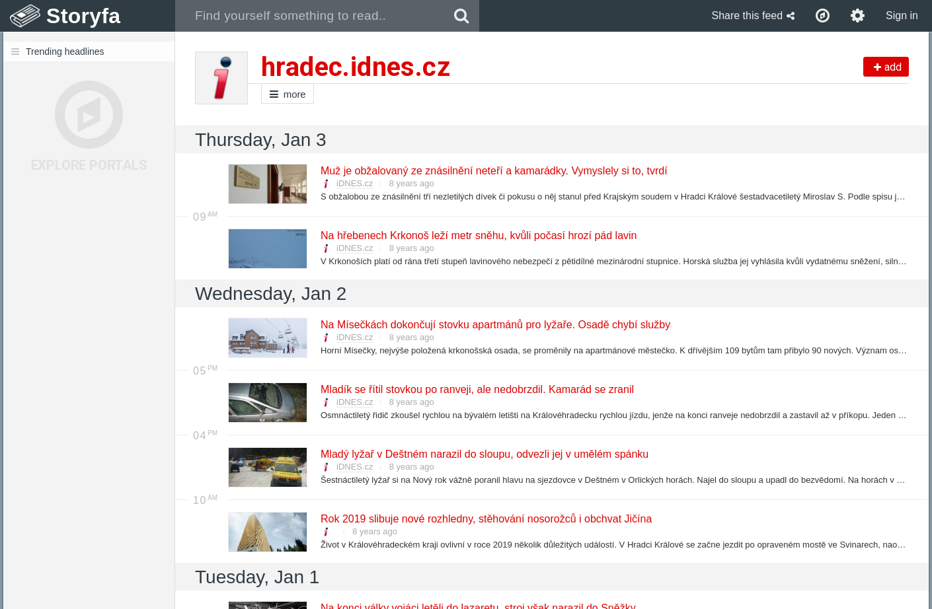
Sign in (902, 15)
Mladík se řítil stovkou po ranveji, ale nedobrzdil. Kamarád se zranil (477, 389)
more (287, 94)
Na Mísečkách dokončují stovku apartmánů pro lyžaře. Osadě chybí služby (495, 324)
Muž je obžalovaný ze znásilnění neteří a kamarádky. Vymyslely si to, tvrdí (493, 170)
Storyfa (83, 16)
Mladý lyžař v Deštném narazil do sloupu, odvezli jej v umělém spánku (484, 454)
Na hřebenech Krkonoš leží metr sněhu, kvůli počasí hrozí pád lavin (478, 235)
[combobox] (309, 16)
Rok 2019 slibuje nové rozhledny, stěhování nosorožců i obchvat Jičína (485, 518)
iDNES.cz (354, 183)
